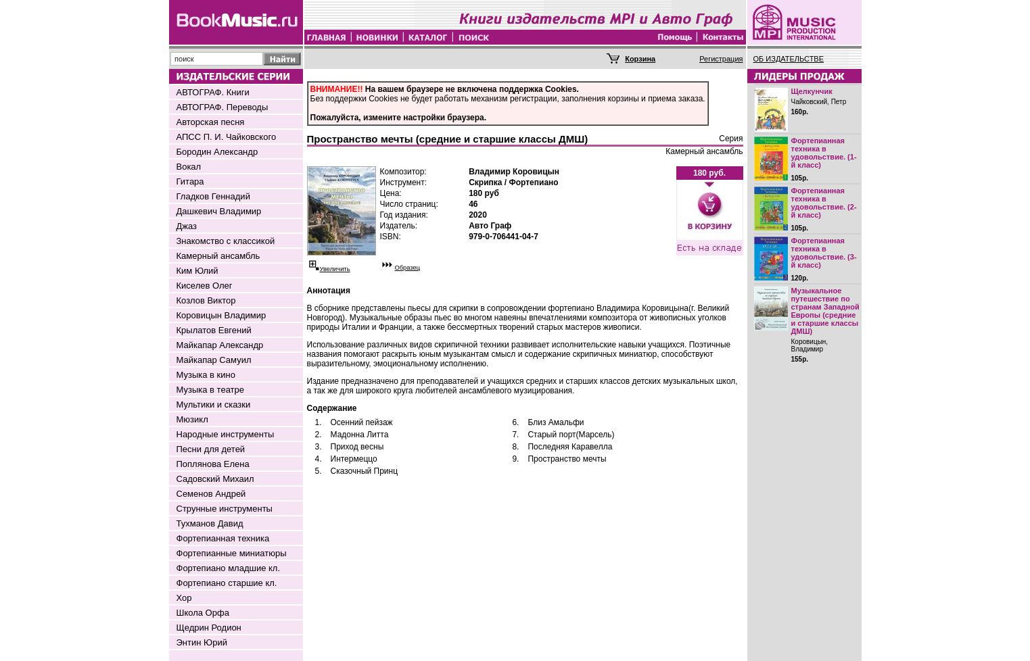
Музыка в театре (211, 390)
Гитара (190, 181)
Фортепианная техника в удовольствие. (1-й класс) (824, 153)
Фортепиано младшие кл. (229, 568)
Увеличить (335, 269)
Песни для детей (211, 449)
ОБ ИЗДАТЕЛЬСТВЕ (788, 59)
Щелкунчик (812, 91)
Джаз (187, 226)
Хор (184, 598)
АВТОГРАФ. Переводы (222, 107)
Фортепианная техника (223, 538)
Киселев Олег (205, 285)
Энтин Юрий (202, 642)
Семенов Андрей (211, 494)
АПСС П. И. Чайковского (227, 137)
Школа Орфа (203, 613)
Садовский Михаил (215, 479)
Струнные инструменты (225, 509)
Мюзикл (192, 419)
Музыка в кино (206, 375)
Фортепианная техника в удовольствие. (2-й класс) (824, 203)
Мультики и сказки (214, 404)
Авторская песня (211, 122)
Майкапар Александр (220, 345)
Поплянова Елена (213, 464)
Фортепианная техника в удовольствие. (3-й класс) (824, 253)
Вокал (189, 167)
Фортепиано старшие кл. (227, 583)
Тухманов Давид (210, 523)
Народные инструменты (226, 434)
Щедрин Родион (209, 627)
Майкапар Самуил (214, 360)
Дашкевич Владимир (219, 211)
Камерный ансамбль (218, 256)
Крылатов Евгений (214, 330)
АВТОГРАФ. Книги (213, 92)
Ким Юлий (197, 271)
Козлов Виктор (206, 300)
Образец (408, 267)
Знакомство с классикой (226, 241)
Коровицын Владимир (221, 315)
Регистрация (721, 59)
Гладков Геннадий (213, 196)
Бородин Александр (217, 152)
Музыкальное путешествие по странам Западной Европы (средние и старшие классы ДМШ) (825, 311)
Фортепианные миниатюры (232, 553)
